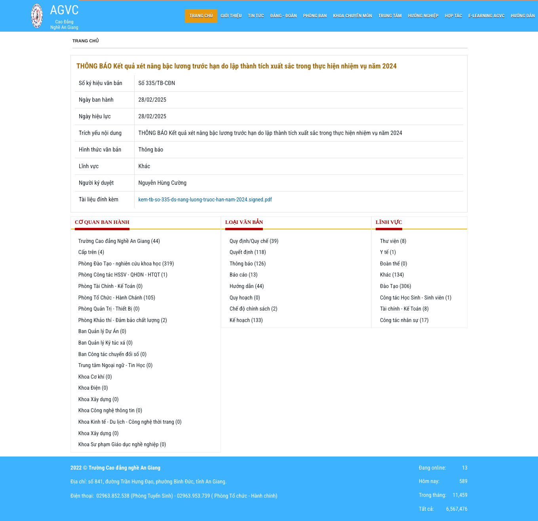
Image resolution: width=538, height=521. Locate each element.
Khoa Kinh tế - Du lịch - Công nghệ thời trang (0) (130, 422)
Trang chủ (85, 41)
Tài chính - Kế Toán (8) (404, 309)
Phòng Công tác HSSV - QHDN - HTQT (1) (122, 275)
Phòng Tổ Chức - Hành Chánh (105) (116, 298)
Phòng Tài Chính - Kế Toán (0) (110, 286)
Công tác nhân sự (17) (404, 320)
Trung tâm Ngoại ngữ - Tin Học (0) (115, 365)
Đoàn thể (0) (393, 264)
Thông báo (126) (248, 264)
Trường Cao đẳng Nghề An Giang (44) (119, 241)
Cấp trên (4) (91, 252)
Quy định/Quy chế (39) (254, 241)
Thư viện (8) (393, 241)
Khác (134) (392, 275)
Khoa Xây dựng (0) (98, 399)
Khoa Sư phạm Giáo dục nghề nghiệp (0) (122, 444)
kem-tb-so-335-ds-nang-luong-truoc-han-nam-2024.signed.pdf (205, 200)
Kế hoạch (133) (246, 320)
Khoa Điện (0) (93, 388)
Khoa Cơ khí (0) (95, 377)
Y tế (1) (388, 252)
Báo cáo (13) (244, 275)
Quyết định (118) (248, 252)
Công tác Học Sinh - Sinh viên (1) (415, 298)
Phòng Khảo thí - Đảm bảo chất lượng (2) (122, 320)
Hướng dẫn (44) (247, 286)
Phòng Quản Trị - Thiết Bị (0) (109, 309)
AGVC (64, 9)
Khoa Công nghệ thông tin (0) (110, 410)
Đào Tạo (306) (395, 286)
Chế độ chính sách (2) (254, 309)
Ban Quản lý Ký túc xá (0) (105, 343)
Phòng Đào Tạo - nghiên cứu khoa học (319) (126, 264)
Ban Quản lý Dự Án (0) (102, 331)
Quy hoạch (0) (245, 298)
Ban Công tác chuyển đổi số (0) (112, 354)
